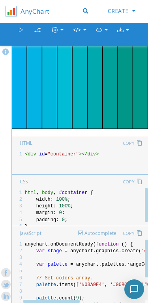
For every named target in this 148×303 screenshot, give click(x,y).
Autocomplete (100, 233)
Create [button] (121, 11)
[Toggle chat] (134, 289)
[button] (101, 34)
